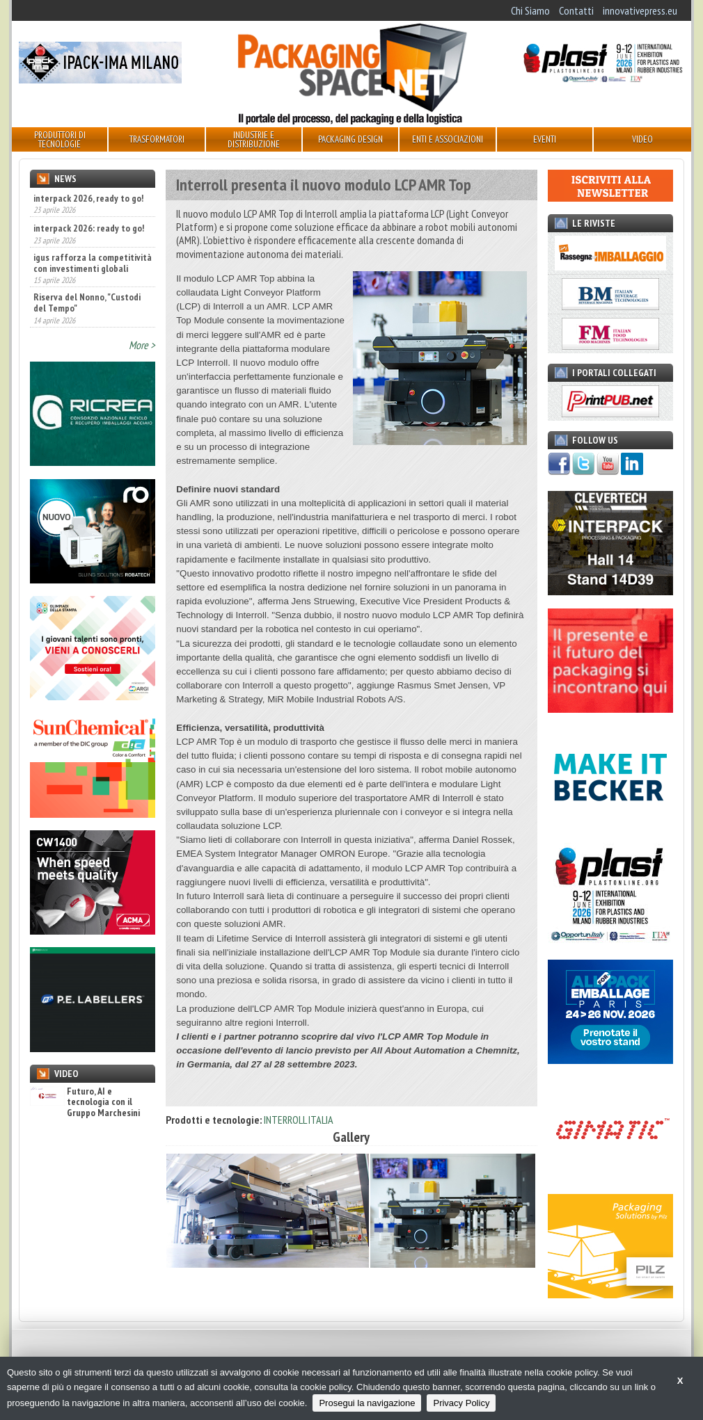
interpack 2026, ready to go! (88, 198)
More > (142, 345)
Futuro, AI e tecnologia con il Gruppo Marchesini (85, 1102)
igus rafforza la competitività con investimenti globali (92, 263)
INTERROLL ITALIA (298, 1120)
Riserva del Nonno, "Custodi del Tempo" (87, 302)
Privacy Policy (461, 1403)
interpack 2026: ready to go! (88, 228)
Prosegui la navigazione (367, 1403)
